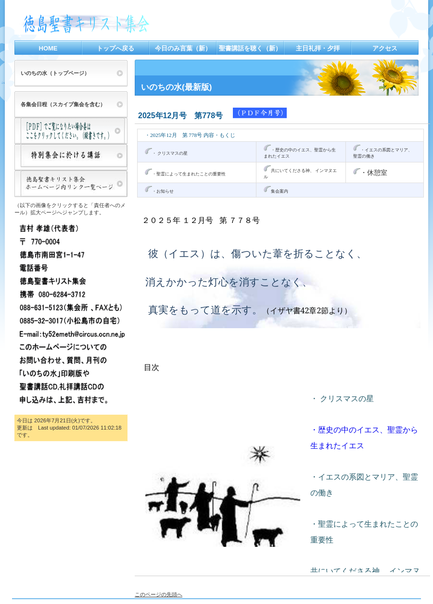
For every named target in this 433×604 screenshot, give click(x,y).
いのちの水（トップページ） (55, 73)
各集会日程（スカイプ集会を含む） (63, 104)
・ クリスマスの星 (170, 153)
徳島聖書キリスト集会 (110, 24)
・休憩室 (373, 172)
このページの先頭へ (158, 594)
